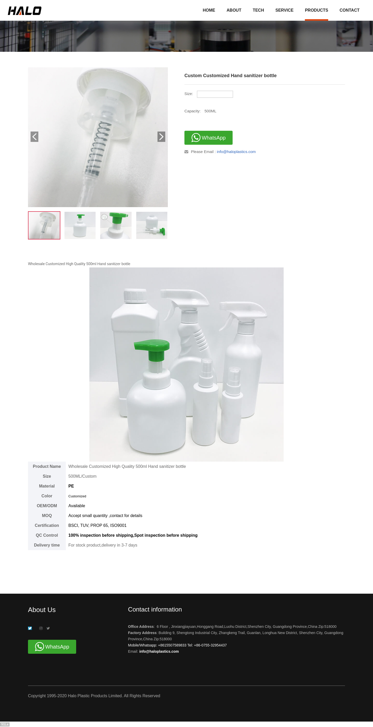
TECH (258, 10)
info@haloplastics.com (236, 151)
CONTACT (350, 10)
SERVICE (284, 10)
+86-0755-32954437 (210, 645)
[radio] (271, 96)
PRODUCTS (316, 10)
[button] (34, 137)
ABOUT (234, 10)
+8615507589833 (172, 645)
